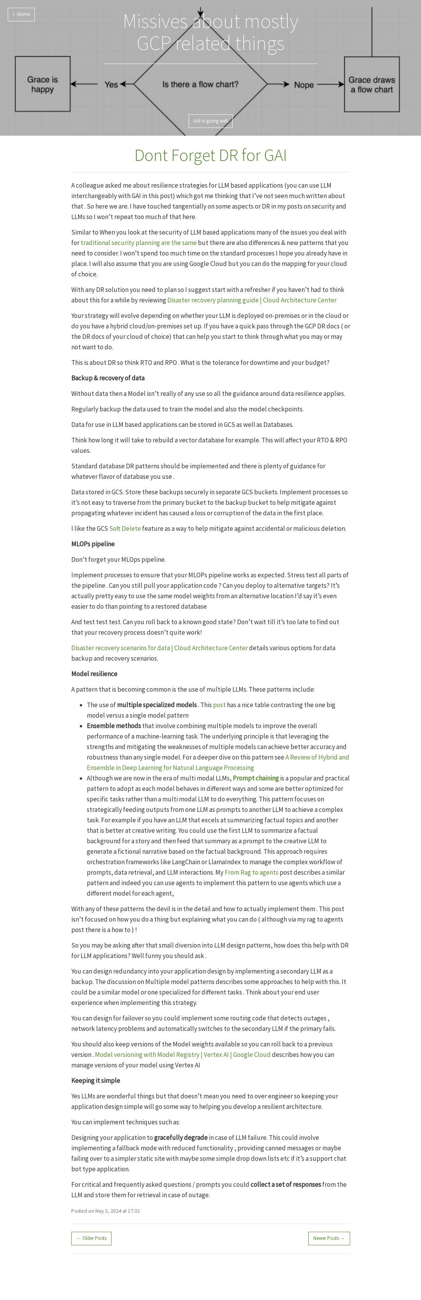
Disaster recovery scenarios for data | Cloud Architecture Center (159, 648)
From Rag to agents (251, 872)
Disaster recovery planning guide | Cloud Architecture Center (252, 300)
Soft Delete (125, 528)
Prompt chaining (256, 778)
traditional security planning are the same (139, 242)
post (219, 705)
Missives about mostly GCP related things (210, 31)
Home (21, 14)
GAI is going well (211, 120)
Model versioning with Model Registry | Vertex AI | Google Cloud (183, 1054)
